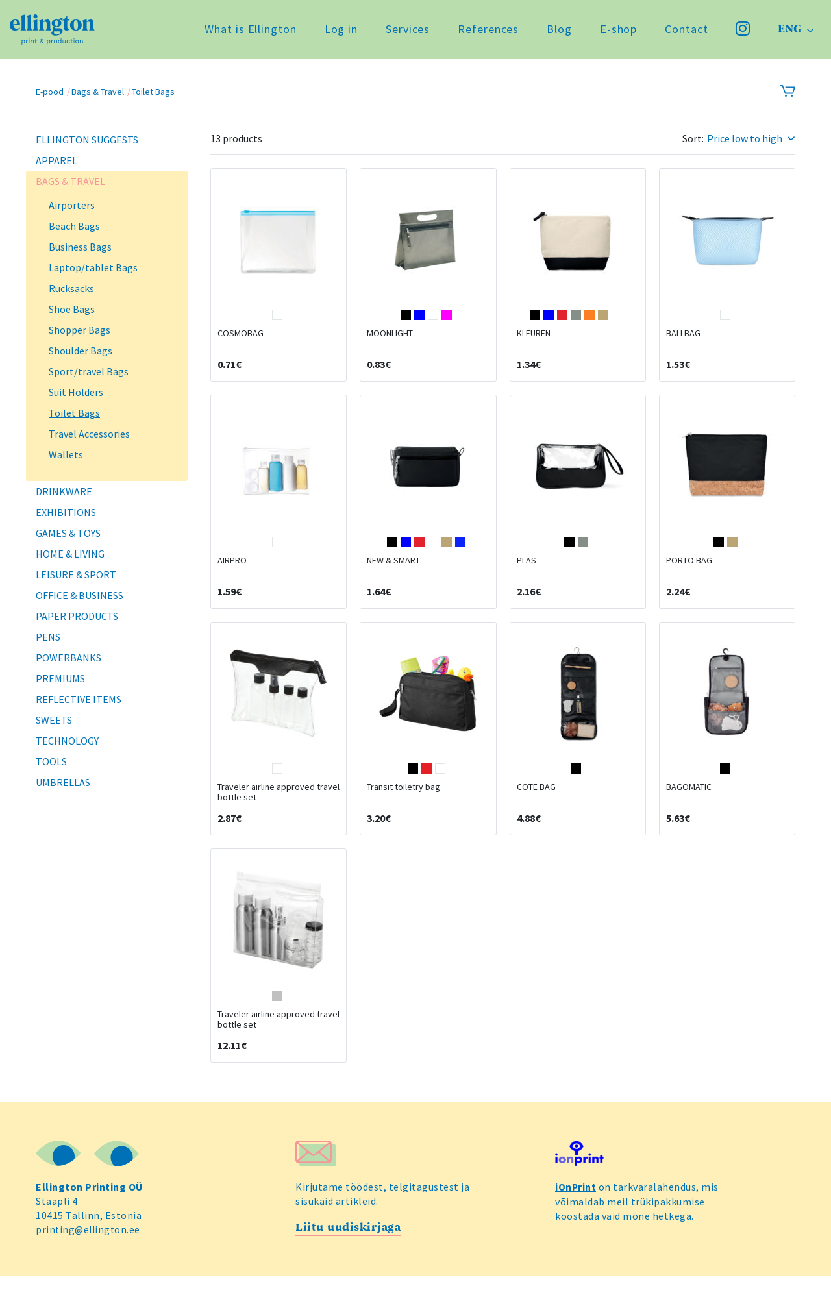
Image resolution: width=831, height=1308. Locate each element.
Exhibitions (66, 512)
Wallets (66, 454)
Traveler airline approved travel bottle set (278, 817)
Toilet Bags (153, 91)
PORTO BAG (689, 576)
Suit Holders (76, 392)
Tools (51, 761)
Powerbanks (68, 657)
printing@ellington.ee (89, 1261)
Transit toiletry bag (403, 811)
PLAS (526, 576)
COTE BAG (536, 811)
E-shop (615, 32)
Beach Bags (74, 225)
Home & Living (70, 553)
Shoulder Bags (80, 350)
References (486, 32)
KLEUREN (534, 341)
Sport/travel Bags (89, 371)
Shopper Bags (79, 329)
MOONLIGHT (390, 341)
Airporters (72, 205)
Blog (557, 32)
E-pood (50, 91)
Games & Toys (68, 532)
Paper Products (77, 616)
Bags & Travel (97, 91)
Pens (48, 636)
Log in (338, 32)
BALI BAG (683, 341)
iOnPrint (576, 1219)
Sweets (54, 719)
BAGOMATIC (689, 811)
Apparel (56, 160)
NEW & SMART (393, 576)
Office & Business (79, 595)
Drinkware (64, 491)
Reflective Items (78, 699)
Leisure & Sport (76, 574)
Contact (684, 32)
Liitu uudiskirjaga (350, 1259)
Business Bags (80, 246)
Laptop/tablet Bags (93, 267)
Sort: (693, 138)
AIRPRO (232, 576)
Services (405, 32)
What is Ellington (248, 32)
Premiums (60, 678)
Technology (67, 740)
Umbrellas (63, 782)
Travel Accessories (89, 433)
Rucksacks (71, 288)
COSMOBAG (240, 341)
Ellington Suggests (87, 139)
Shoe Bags (72, 308)
